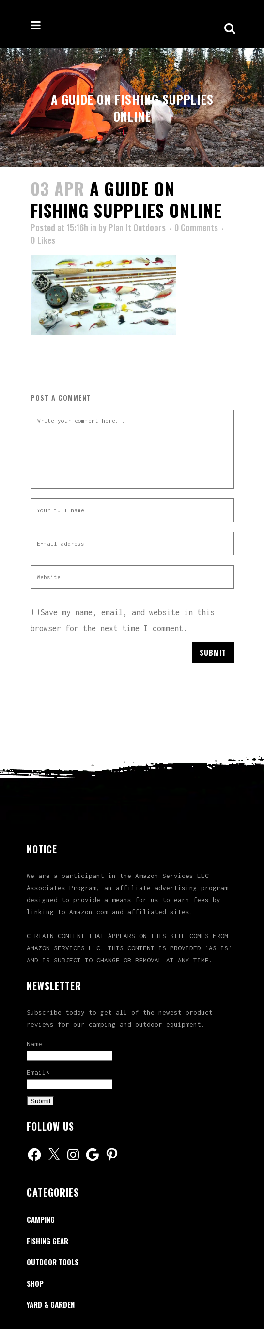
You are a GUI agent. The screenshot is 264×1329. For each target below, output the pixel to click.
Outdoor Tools (52, 1262)
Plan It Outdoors (137, 227)
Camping (41, 1219)
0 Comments (196, 227)
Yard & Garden (51, 1304)
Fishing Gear (47, 1240)
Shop (35, 1283)
